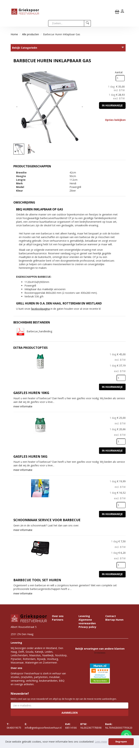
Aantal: (119, 72)
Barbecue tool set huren (37, 580)
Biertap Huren (114, 619)
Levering (84, 616)
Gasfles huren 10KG (31, 393)
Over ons (58, 616)
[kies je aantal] (121, 378)
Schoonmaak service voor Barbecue (47, 520)
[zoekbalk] (66, 23)
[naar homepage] (25, 11)
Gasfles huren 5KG (30, 456)
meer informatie (22, 406)
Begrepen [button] (121, 741)
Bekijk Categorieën (68, 47)
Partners (57, 619)
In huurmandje (112, 105)
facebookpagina (40, 308)
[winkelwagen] (117, 11)
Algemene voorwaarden (87, 621)
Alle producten (30, 34)
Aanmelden (70, 712)
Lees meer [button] (101, 741)
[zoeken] (87, 23)
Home (14, 34)
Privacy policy (87, 627)
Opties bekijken (115, 120)
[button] (17, 106)
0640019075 (14, 725)
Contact (110, 616)
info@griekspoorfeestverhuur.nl (43, 725)
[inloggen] (122, 11)
